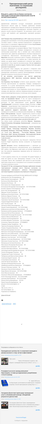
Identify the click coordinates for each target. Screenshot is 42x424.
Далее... (38, 366)
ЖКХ (14, 304)
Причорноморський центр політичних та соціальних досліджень (21, 6)
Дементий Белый (6, 304)
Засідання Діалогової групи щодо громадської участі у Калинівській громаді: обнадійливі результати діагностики (17, 394)
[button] (40, 14)
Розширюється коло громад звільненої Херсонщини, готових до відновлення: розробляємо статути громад (19, 373)
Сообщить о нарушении (21, 420)
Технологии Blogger (21, 417)
